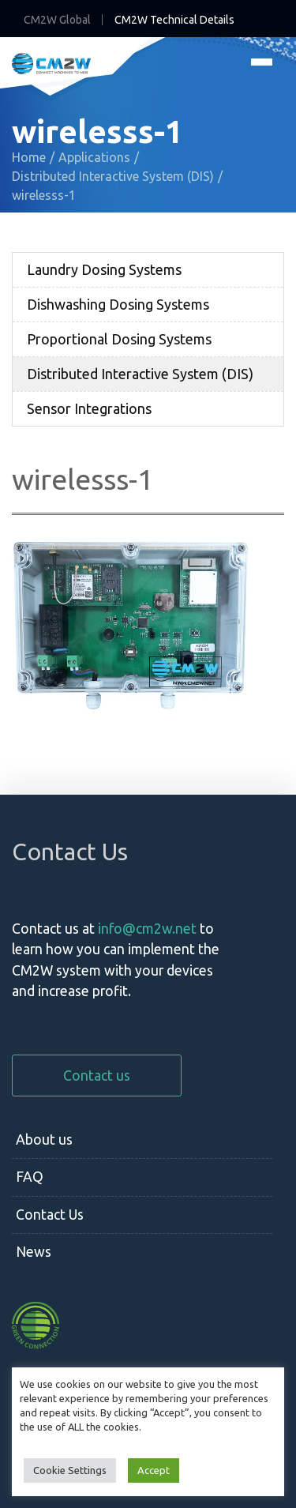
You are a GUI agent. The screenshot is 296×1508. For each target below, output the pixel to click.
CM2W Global (57, 19)
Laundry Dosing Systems (104, 269)
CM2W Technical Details (174, 19)
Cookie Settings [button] (70, 1470)
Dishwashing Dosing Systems (118, 304)
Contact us (96, 1075)
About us (44, 1139)
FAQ (29, 1176)
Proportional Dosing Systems (119, 339)
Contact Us (50, 1214)
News (33, 1251)
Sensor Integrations (89, 408)
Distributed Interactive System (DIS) (140, 374)
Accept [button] (153, 1470)
